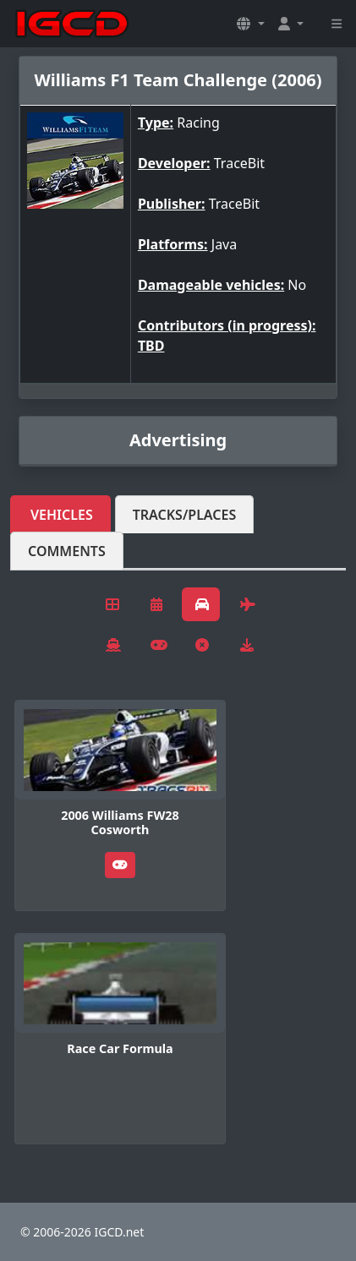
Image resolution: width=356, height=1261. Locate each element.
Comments (67, 551)
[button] (250, 24)
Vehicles (61, 514)
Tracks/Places (185, 514)
